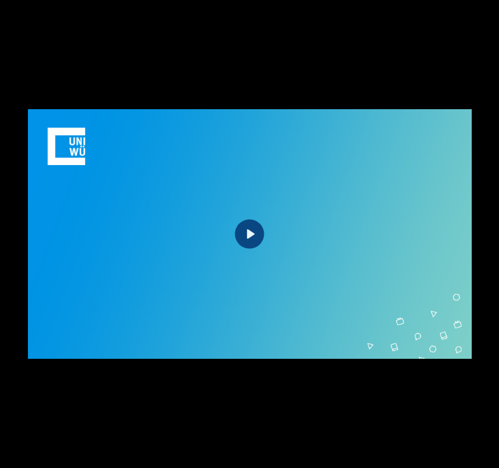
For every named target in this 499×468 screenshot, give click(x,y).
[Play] (249, 234)
